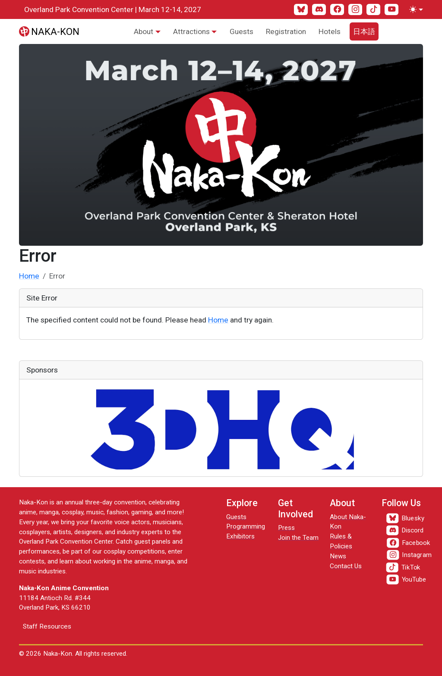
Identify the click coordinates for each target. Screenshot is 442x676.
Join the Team (298, 537)
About (143, 31)
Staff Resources (47, 626)
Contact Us (346, 566)
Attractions (191, 31)
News (338, 556)
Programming (245, 526)
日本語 (364, 31)
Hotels (330, 31)
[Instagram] (355, 9)
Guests (241, 31)
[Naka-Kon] (49, 31)
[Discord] (319, 9)
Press (286, 528)
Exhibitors (240, 536)
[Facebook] (337, 9)
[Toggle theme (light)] (414, 9)
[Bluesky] (301, 9)
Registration (286, 31)
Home (29, 276)
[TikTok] (373, 9)
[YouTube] (391, 9)
